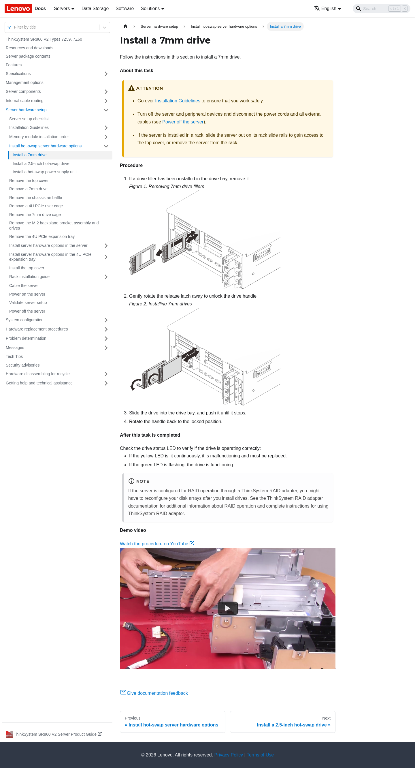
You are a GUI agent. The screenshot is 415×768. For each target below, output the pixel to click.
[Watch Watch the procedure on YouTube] (228, 608)
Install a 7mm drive (29, 155)
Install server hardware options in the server (48, 245)
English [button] (325, 8)
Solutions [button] (150, 8)
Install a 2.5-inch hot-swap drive (41, 163)
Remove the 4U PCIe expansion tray (42, 236)
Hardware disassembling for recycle (38, 373)
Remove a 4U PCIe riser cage (36, 206)
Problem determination (26, 338)
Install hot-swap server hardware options (45, 146)
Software (125, 8)
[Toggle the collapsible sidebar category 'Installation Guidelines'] (106, 127)
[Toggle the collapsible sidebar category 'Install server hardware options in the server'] (106, 245)
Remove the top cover (29, 180)
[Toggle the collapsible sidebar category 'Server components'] (106, 91)
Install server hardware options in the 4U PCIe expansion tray (50, 257)
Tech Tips (14, 356)
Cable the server (24, 285)
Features (14, 65)
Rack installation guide (29, 276)
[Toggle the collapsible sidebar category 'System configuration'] (106, 320)
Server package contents (28, 56)
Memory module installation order (39, 136)
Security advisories (23, 365)
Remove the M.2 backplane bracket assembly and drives (54, 225)
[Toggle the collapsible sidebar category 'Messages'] (106, 347)
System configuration (25, 320)
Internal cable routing (25, 100)
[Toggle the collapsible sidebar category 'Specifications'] (106, 73)
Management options (25, 82)
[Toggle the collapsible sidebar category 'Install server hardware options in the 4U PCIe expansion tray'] (106, 257)
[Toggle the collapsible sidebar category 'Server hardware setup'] (106, 110)
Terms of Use (260, 754)
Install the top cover (26, 268)
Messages (15, 347)
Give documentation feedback (154, 693)
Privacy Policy (228, 754)
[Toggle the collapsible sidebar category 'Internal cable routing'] (106, 101)
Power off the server (27, 311)
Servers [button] (62, 8)
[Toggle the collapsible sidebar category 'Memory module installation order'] (106, 137)
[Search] (381, 8)
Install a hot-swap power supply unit (45, 172)
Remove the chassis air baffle (35, 197)
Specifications (18, 73)
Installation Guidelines (29, 127)
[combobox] (14, 27)
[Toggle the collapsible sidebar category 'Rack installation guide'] (106, 276)
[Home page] (125, 26)
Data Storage (95, 8)
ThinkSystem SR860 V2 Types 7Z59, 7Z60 (44, 39)
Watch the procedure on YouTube (157, 543)
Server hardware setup (26, 110)
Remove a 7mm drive (28, 189)
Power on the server (27, 294)
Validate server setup (28, 302)
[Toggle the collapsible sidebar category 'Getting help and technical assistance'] (106, 383)
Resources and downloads (29, 48)
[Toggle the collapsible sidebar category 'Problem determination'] (106, 338)
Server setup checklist (29, 119)
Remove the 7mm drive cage (35, 214)
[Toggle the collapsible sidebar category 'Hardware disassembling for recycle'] (106, 374)
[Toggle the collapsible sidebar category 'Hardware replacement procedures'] (106, 329)
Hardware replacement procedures (37, 329)
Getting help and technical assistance (39, 383)
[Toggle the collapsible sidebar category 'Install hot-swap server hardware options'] (106, 146)
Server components (23, 91)
